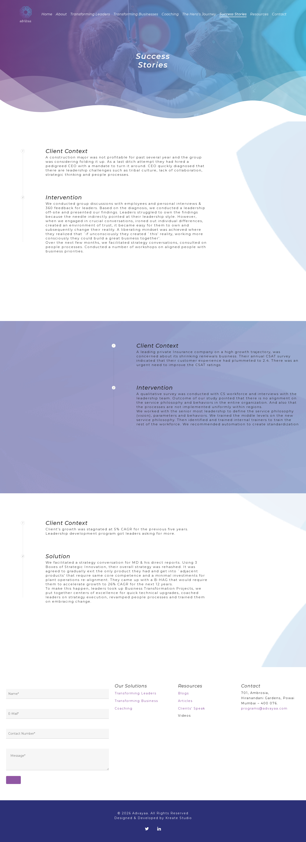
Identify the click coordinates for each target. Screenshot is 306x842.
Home (46, 14)
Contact (279, 14)
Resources (259, 14)
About (61, 14)
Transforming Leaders (90, 14)
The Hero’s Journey (199, 14)
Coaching (170, 14)
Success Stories (233, 14)
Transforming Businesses (135, 14)
